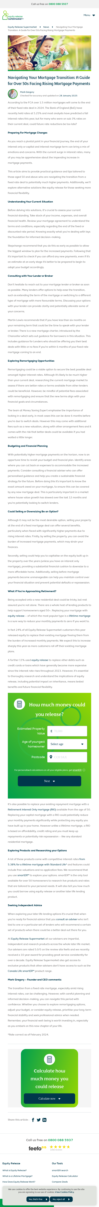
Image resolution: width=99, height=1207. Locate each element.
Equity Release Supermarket (22, 27)
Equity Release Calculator (65, 1176)
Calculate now (49, 1099)
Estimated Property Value (31, 731)
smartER (77, 770)
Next (49, 781)
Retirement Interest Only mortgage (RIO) (32, 809)
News (46, 27)
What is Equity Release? (14, 1170)
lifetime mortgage (80, 615)
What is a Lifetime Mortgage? (17, 1176)
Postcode (38, 757)
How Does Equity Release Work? (18, 1182)
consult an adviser (66, 919)
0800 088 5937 (58, 4)
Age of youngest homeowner (33, 744)
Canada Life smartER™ (21, 971)
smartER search (60, 1170)
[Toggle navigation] (90, 15)
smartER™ (23, 875)
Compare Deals (60, 1182)
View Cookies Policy (64, 1192)
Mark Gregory (27, 92)
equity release (16, 615)
